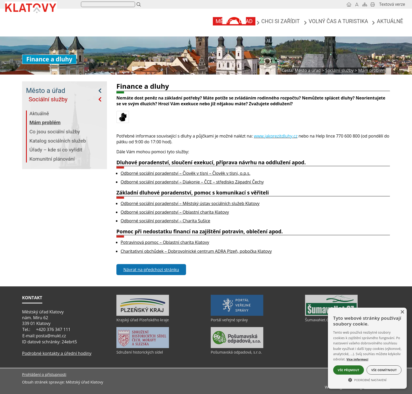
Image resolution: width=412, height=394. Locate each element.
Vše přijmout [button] (348, 370)
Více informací (357, 359)
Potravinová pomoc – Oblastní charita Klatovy (165, 242)
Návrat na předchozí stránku (151, 269)
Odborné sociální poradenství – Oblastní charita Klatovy (175, 212)
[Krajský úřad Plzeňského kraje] (142, 314)
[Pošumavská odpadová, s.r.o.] (237, 347)
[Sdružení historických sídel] (142, 347)
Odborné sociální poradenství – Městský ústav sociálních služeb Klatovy (190, 203)
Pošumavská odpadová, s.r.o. (236, 352)
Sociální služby (48, 99)
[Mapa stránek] (345, 4)
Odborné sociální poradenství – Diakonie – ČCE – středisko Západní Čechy (192, 182)
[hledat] (127, 4)
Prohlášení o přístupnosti (44, 374)
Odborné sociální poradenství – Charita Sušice (165, 221)
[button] (367, 379)
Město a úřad (45, 90)
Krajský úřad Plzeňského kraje (142, 319)
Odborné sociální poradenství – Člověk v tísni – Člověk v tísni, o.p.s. (185, 173)
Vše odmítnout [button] (384, 370)
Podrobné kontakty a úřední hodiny (56, 353)
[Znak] (89, 4)
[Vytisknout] (353, 4)
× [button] (402, 312)
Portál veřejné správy (229, 319)
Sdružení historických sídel (139, 352)
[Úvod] (329, 4)
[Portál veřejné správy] (237, 314)
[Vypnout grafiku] (337, 4)
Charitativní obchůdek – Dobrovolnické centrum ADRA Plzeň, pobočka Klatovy (196, 251)
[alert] (367, 348)
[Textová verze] (372, 4)
